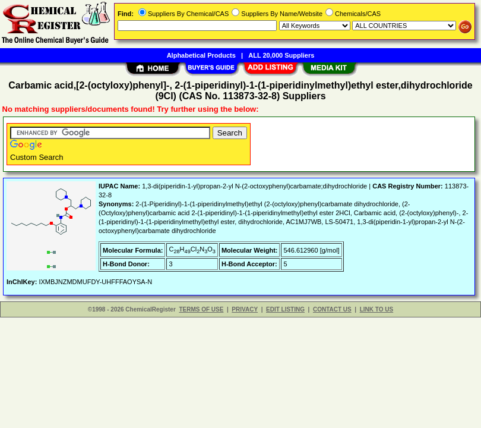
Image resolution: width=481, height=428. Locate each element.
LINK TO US (376, 309)
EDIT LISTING (285, 309)
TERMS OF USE (201, 309)
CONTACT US (332, 309)
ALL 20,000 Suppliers (281, 55)
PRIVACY (245, 309)
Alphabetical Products (201, 55)
